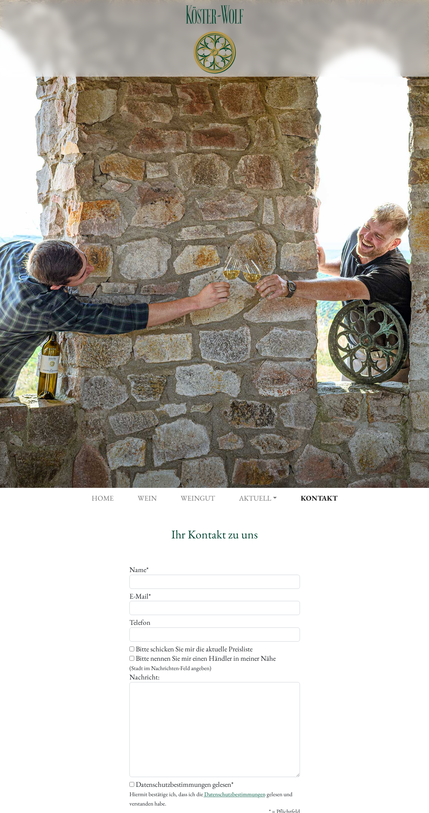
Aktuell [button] (255, 498)
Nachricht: (144, 677)
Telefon (139, 622)
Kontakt (319, 498)
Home (103, 498)
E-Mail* (140, 596)
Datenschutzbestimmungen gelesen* (210, 793)
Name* (139, 569)
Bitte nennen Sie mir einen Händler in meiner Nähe (202, 663)
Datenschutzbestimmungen (235, 794)
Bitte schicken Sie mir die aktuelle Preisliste (190, 649)
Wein (147, 498)
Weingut (198, 498)
